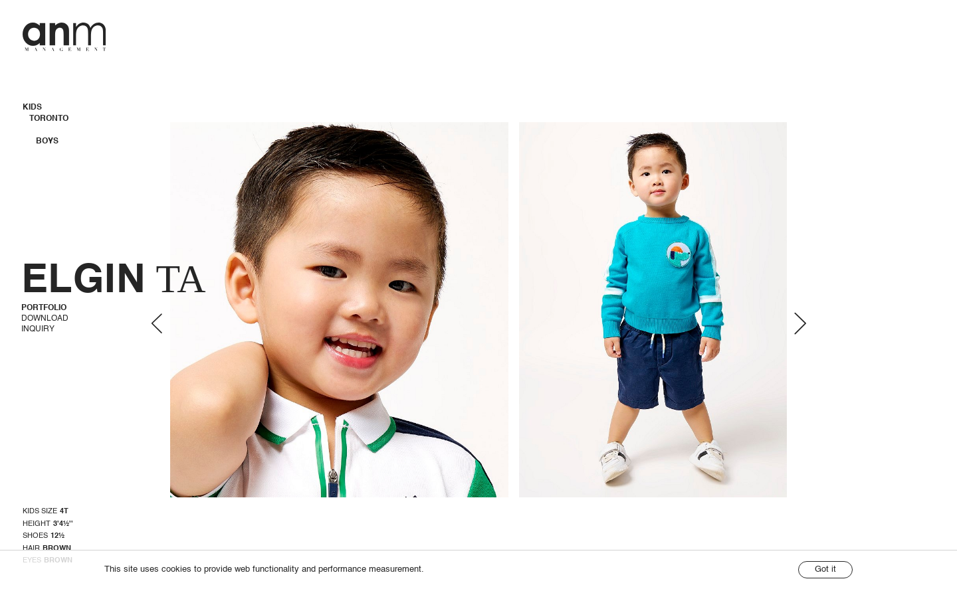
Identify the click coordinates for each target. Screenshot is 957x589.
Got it (825, 569)
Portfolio (43, 308)
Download (44, 319)
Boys (47, 141)
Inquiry (37, 329)
